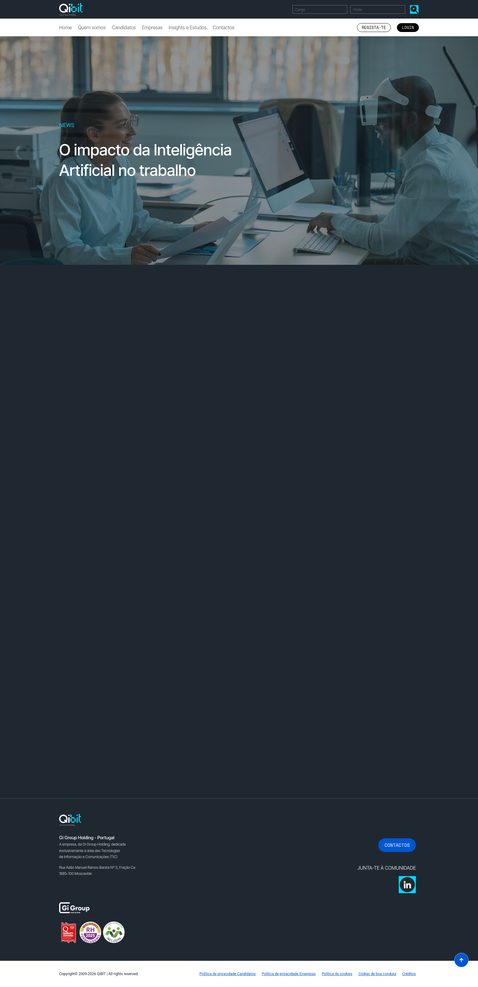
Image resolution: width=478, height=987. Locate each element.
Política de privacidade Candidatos (227, 974)
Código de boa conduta (377, 974)
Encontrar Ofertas (415, 9)
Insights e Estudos (187, 27)
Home (65, 27)
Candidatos (124, 27)
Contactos (223, 27)
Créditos (409, 974)
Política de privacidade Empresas (289, 974)
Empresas (152, 27)
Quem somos (92, 27)
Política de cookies (337, 974)
